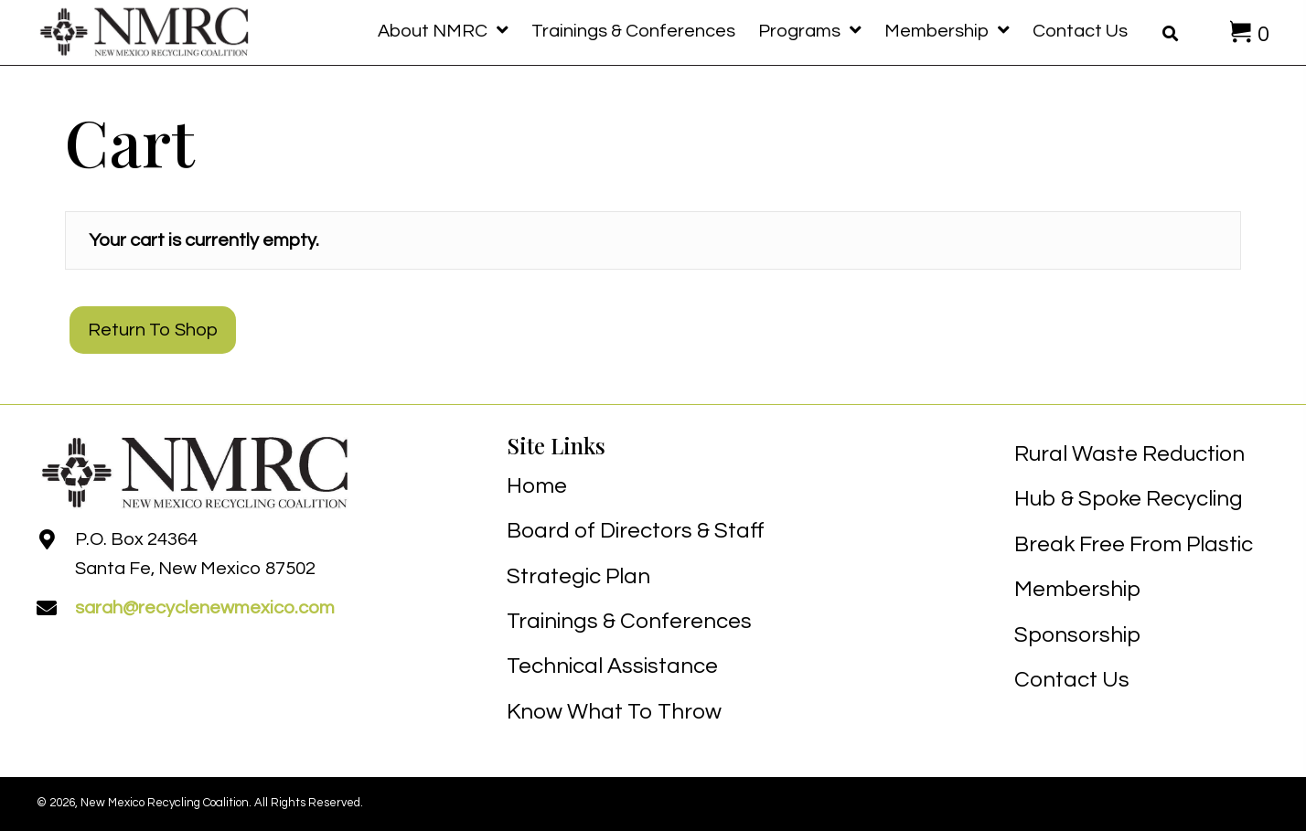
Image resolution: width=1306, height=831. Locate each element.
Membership (1077, 589)
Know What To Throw (614, 711)
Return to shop (153, 330)
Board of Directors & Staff (636, 530)
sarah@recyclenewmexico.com (205, 608)
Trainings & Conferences (629, 621)
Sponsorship (1077, 634)
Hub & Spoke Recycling (1128, 498)
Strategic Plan (578, 576)
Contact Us (1071, 679)
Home (537, 485)
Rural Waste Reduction (1129, 453)
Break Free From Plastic (1133, 544)
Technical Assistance (612, 666)
